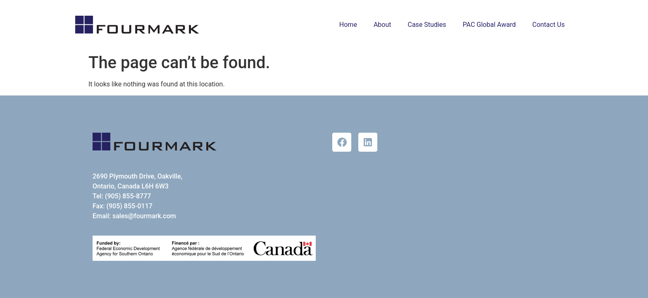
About (382, 25)
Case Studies (427, 25)
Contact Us (548, 25)
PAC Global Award (489, 25)
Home (348, 25)
